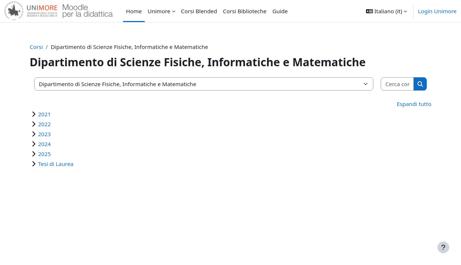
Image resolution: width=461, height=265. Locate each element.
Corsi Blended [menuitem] (199, 11)
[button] (386, 11)
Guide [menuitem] (280, 11)
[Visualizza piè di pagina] (443, 247)
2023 (51, 134)
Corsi (43, 46)
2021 (51, 114)
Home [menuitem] (134, 11)
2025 (51, 154)
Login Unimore (437, 11)
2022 (51, 124)
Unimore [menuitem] (159, 11)
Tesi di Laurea (63, 163)
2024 (51, 144)
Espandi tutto (407, 103)
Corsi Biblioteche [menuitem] (245, 11)
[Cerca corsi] (391, 84)
